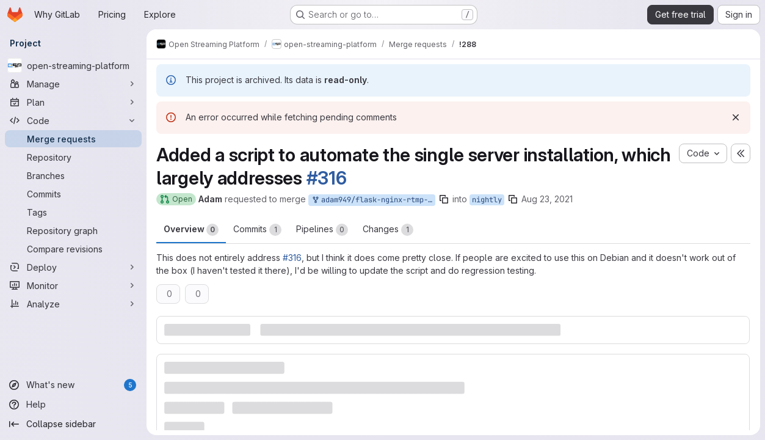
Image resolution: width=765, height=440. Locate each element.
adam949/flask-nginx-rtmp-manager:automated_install (373, 200)
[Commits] (73, 193)
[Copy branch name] (444, 199)
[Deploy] (73, 267)
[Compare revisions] (73, 248)
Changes (388, 230)
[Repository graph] (73, 230)
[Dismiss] (735, 117)
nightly (487, 200)
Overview (191, 230)
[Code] (73, 120)
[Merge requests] (73, 138)
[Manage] (73, 83)
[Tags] (73, 212)
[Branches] (73, 175)
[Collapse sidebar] (73, 424)
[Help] (73, 404)
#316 (326, 178)
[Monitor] (73, 285)
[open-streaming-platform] (73, 65)
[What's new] (73, 385)
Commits (257, 230)
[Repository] (73, 157)
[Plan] (73, 102)
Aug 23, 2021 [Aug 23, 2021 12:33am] (547, 199)
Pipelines (322, 230)
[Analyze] (73, 303)
